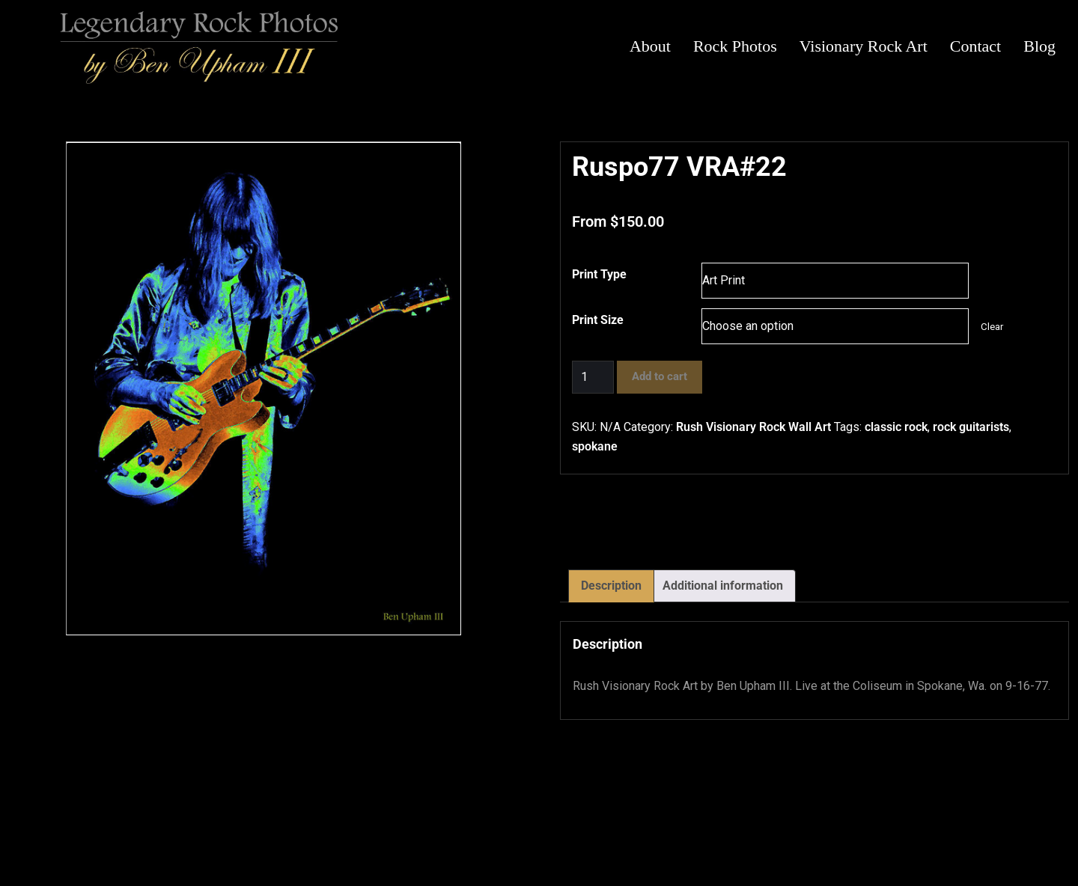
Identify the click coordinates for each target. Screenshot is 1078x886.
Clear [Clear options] (992, 326)
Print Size (598, 320)
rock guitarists (971, 427)
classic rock (896, 427)
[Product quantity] (593, 377)
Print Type (599, 274)
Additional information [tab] (723, 585)
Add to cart (659, 376)
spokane (595, 446)
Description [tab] (611, 585)
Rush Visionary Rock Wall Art (753, 427)
